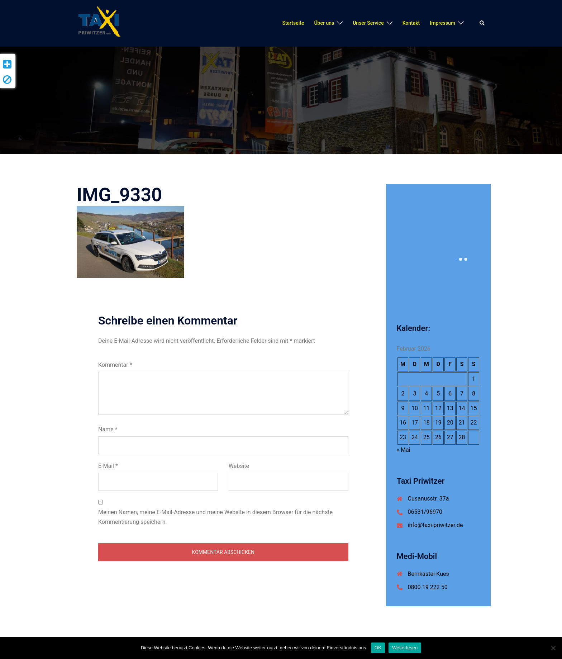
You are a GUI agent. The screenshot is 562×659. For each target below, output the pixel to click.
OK (378, 647)
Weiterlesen (405, 647)
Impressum (442, 23)
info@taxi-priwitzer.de (435, 525)
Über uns (324, 23)
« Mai (403, 449)
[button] (482, 23)
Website (239, 466)
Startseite (293, 23)
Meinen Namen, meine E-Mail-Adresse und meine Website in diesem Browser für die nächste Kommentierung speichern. (215, 517)
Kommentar (115, 364)
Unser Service (368, 23)
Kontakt (411, 23)
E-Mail (108, 466)
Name (108, 429)
